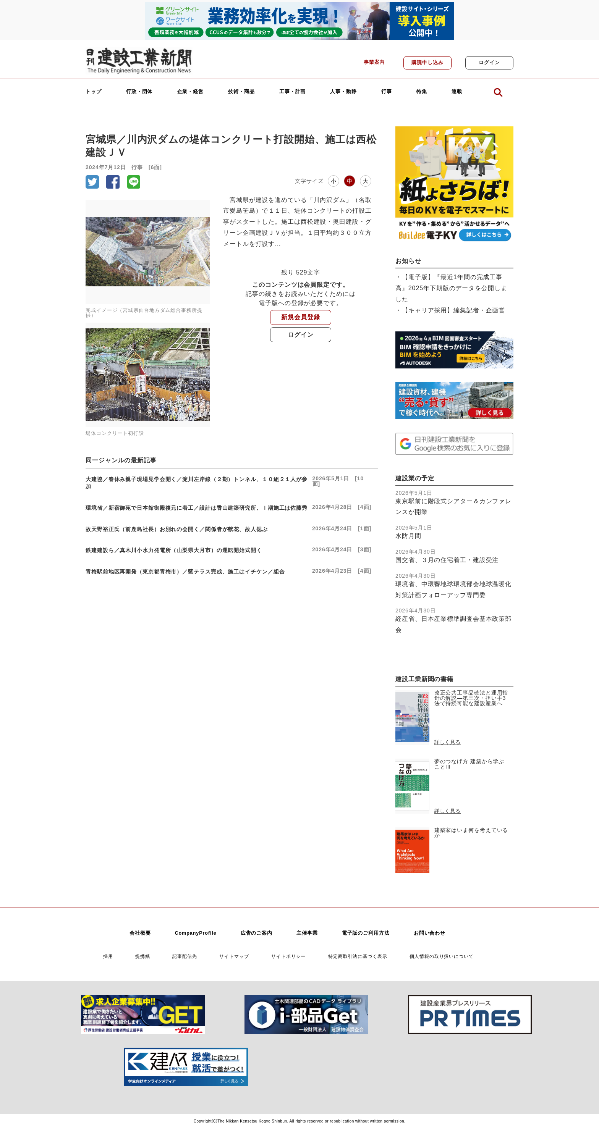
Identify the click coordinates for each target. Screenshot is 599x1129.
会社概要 (140, 933)
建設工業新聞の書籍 (424, 679)
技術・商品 (241, 91)
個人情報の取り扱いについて (442, 956)
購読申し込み (427, 62)
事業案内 (374, 62)
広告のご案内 (256, 933)
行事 (386, 91)
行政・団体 (139, 91)
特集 (421, 91)
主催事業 (307, 933)
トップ (94, 91)
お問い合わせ (429, 933)
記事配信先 (184, 956)
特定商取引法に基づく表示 (357, 956)
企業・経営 (190, 91)
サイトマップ (234, 956)
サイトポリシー (288, 956)
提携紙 (142, 956)
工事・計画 (292, 91)
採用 (108, 956)
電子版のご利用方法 (366, 933)
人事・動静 (343, 91)
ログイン (489, 62)
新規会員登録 (300, 317)
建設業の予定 (414, 478)
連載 (457, 91)
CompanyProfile (195, 933)
